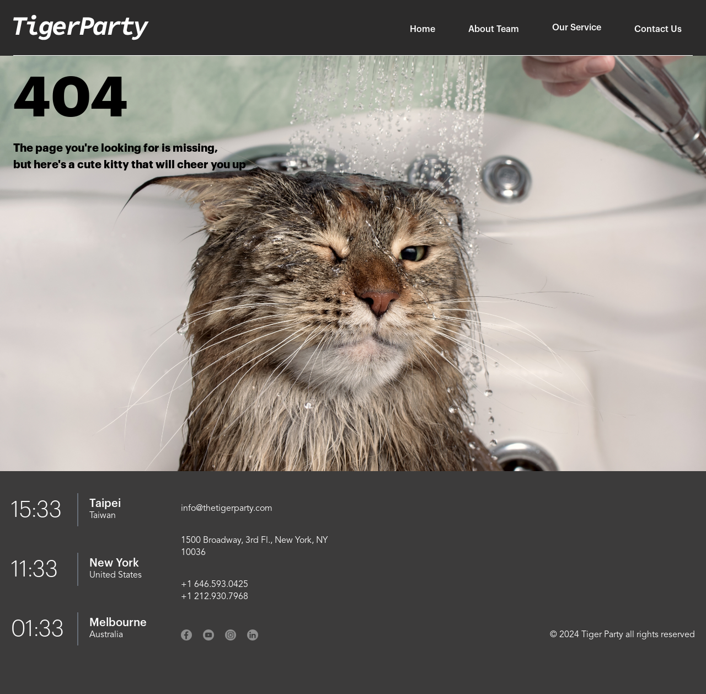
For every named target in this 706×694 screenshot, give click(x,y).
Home (422, 29)
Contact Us (658, 29)
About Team (493, 29)
